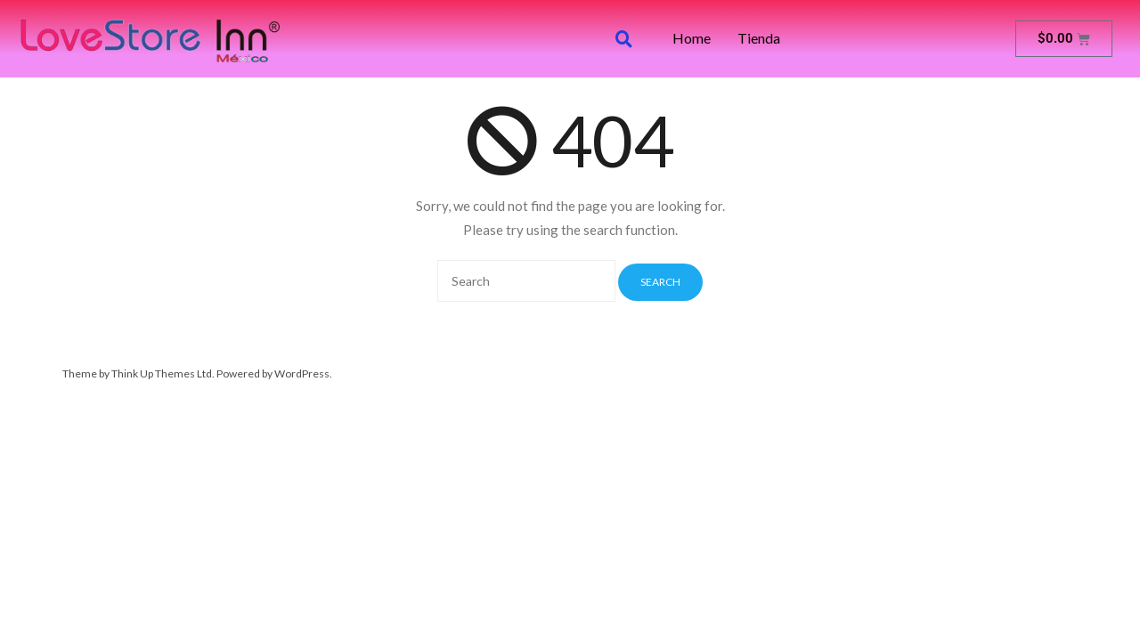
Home (691, 38)
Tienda (758, 38)
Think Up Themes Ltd (161, 373)
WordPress (302, 373)
